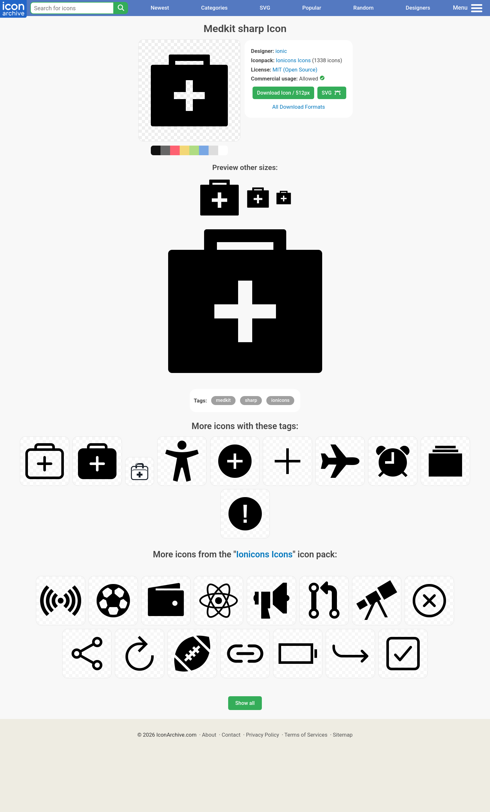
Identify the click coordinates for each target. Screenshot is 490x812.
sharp (251, 400)
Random (363, 7)
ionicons (280, 400)
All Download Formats (298, 107)
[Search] (120, 8)
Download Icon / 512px (283, 93)
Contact (231, 735)
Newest (159, 7)
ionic (281, 51)
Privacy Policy (262, 735)
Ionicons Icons (293, 60)
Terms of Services (305, 735)
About (209, 735)
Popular (311, 7)
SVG (265, 7)
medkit (223, 400)
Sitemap (343, 735)
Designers (418, 7)
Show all (244, 703)
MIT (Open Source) (294, 69)
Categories (214, 7)
